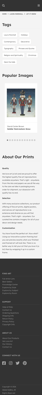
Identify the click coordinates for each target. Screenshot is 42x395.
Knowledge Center (10, 284)
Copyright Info (8, 324)
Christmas (32, 55)
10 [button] (29, 140)
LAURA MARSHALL (16, 14)
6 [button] (19, 140)
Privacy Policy (8, 321)
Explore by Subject (10, 290)
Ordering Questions (10, 313)
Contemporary (10, 42)
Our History (7, 344)
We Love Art (7, 341)
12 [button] (34, 140)
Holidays (24, 35)
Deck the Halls (9, 62)
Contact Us (7, 310)
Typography (8, 48)
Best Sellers (7, 282)
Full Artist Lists (8, 279)
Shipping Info (8, 316)
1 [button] (7, 140)
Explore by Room (9, 293)
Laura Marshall (10, 35)
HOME (4, 14)
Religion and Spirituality (13, 55)
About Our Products (10, 338)
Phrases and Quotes (26, 48)
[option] (21, 108)
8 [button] (24, 140)
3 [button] (12, 140)
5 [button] (17, 140)
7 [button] (22, 140)
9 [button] (27, 140)
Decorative (25, 42)
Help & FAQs (7, 307)
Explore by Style (9, 287)
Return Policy (7, 319)
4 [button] (15, 140)
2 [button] (10, 140)
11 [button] (32, 140)
